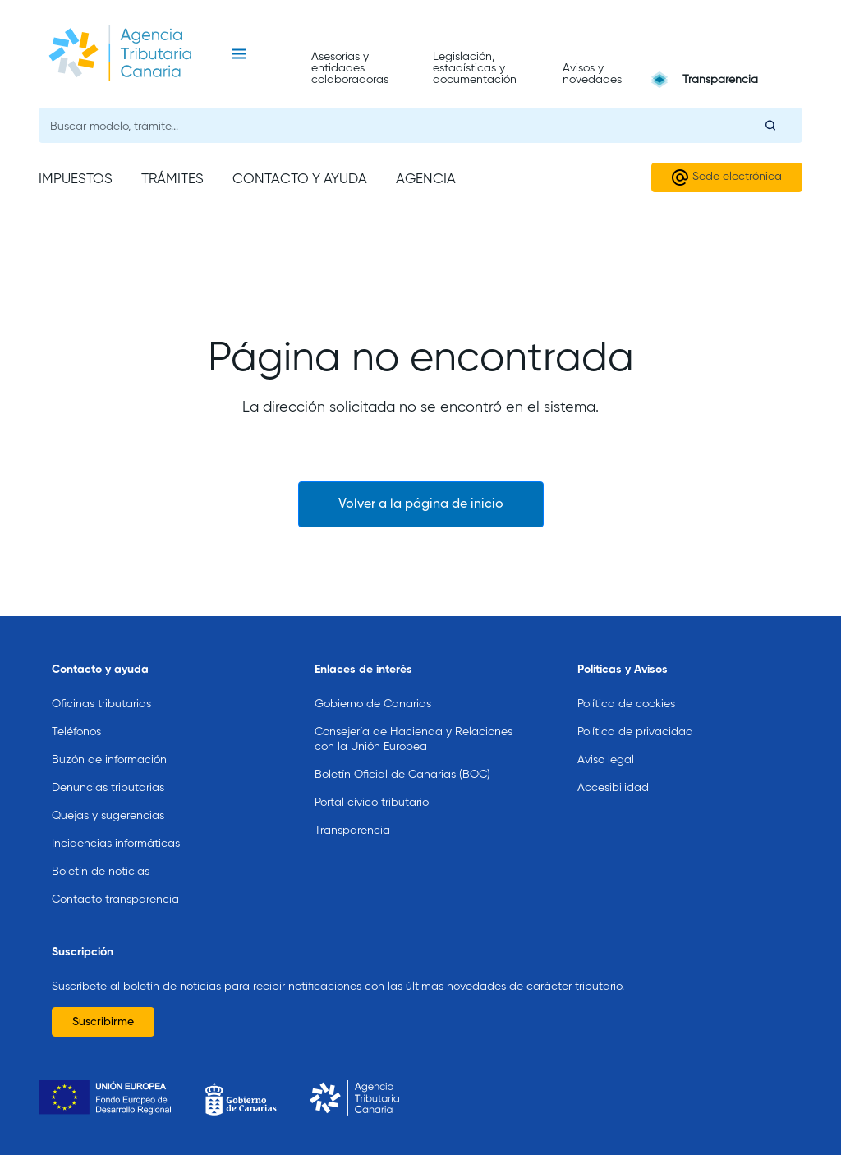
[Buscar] (770, 125)
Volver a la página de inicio (420, 504)
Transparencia (720, 79)
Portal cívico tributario (372, 802)
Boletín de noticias (100, 871)
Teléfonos (76, 732)
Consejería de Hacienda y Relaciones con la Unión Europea (413, 739)
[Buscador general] (420, 125)
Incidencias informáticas (116, 843)
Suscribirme (103, 1022)
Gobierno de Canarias (373, 704)
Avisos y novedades (592, 73)
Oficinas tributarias (101, 704)
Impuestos (76, 179)
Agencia (426, 179)
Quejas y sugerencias (108, 815)
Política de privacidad (635, 732)
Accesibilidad (613, 788)
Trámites (172, 179)
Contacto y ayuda (299, 179)
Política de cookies (626, 704)
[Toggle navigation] (238, 54)
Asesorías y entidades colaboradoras (349, 68)
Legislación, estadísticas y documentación (475, 68)
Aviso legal (605, 760)
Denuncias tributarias (108, 788)
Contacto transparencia (115, 899)
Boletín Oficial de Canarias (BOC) (402, 774)
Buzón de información (109, 760)
